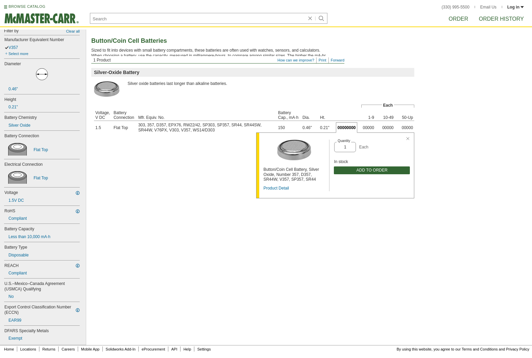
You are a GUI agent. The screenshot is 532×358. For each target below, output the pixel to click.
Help (187, 349)
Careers (68, 349)
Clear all (73, 31)
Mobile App (90, 349)
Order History (501, 19)
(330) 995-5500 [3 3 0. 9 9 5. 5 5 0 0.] (456, 7)
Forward (337, 60)
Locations (28, 349)
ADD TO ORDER (372, 170)
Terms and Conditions (480, 349)
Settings (204, 349)
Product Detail (276, 188)
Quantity (344, 141)
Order (458, 19)
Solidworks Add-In (120, 349)
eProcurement (153, 349)
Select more (18, 54)
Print (322, 60)
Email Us (488, 7)
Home (9, 349)
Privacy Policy (517, 349)
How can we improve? (296, 60)
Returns (49, 349)
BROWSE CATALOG (26, 6)
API (174, 349)
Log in (515, 7)
